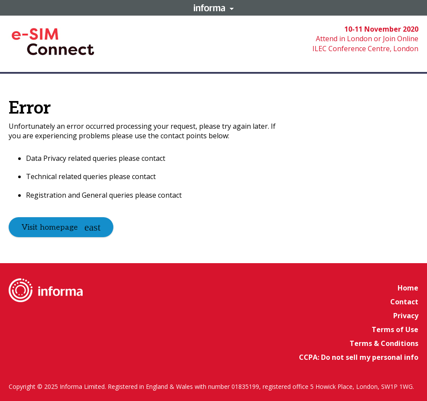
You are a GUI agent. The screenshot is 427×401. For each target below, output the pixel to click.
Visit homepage (50, 227)
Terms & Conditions (384, 343)
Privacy (405, 315)
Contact (404, 301)
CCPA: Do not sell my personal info (358, 357)
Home (408, 288)
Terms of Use (395, 329)
